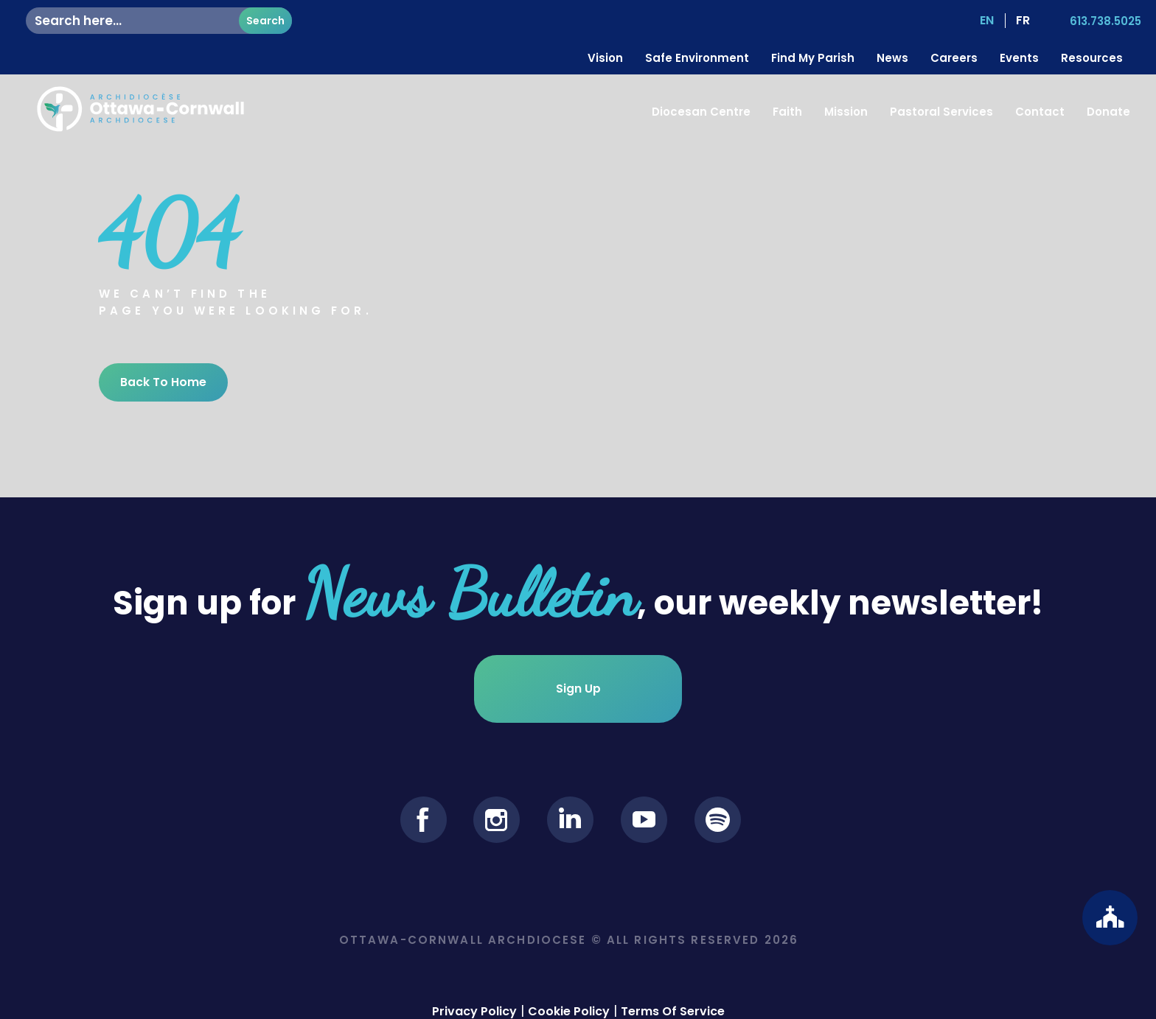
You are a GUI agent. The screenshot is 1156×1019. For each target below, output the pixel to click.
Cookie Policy (569, 1000)
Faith (787, 111)
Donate (1108, 111)
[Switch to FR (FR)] (1022, 20)
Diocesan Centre (701, 111)
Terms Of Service (673, 1000)
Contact (1040, 111)
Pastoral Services (941, 111)
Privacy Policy (474, 1000)
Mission (846, 111)
